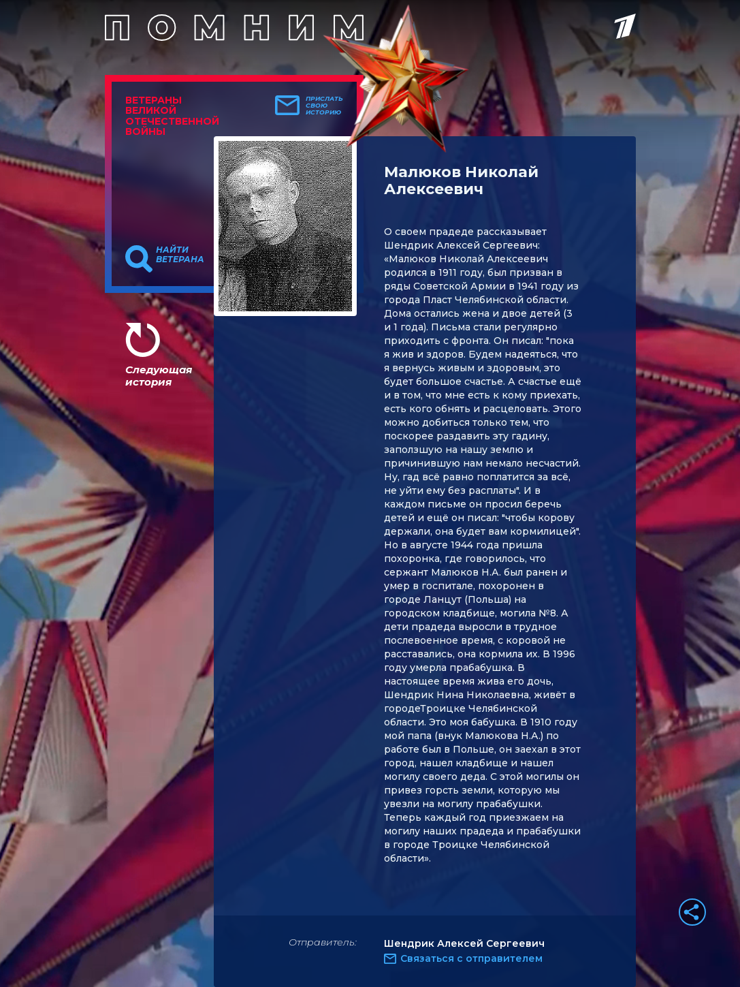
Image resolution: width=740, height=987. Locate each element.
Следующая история (158, 375)
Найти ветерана (180, 254)
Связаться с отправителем (471, 958)
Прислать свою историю (324, 105)
